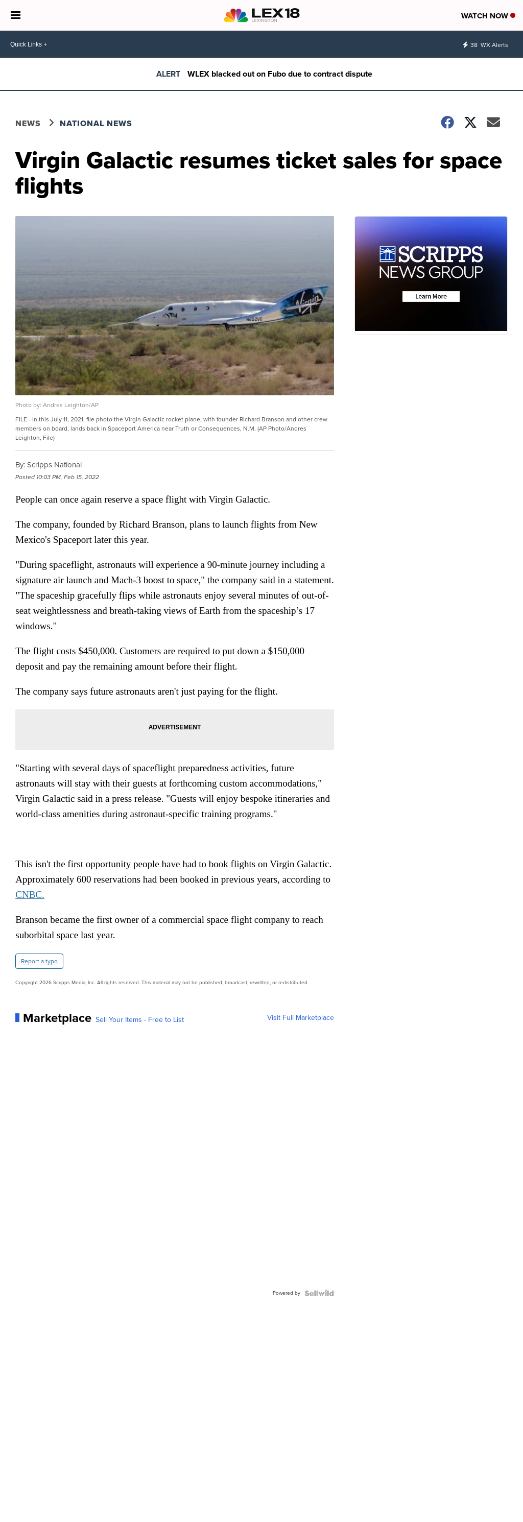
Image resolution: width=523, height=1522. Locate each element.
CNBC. (29, 894)
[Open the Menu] (15, 15)
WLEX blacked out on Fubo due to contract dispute (279, 74)
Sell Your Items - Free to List (140, 1020)
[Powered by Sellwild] (319, 1293)
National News (96, 123)
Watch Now (488, 15)
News (28, 123)
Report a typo (39, 961)
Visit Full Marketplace (300, 1017)
